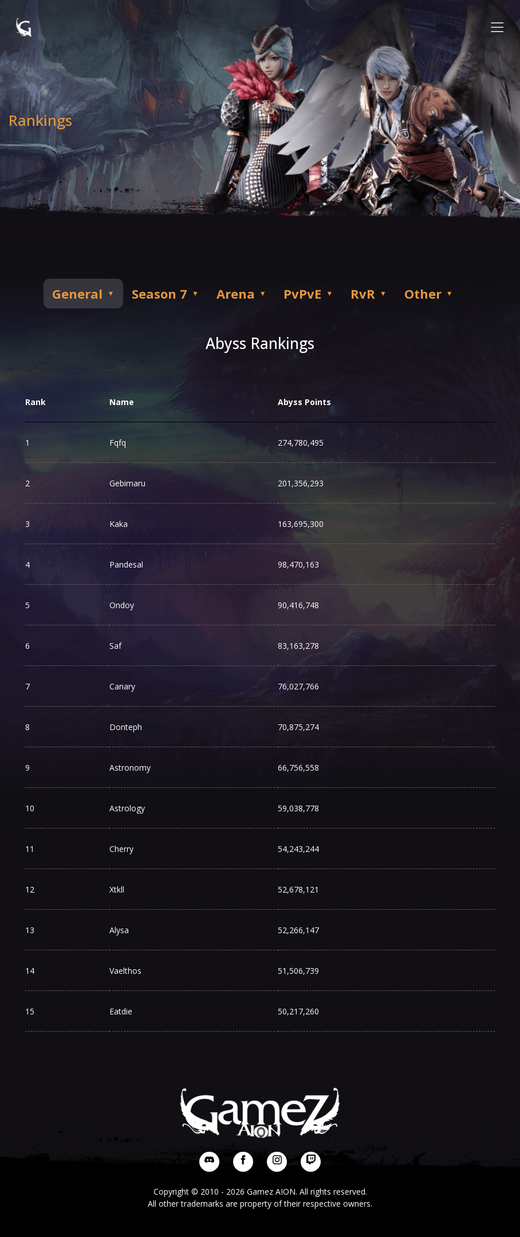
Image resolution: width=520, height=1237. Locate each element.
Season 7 (173, 293)
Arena (254, 293)
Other (457, 293)
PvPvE (327, 293)
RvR (393, 293)
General (86, 293)
